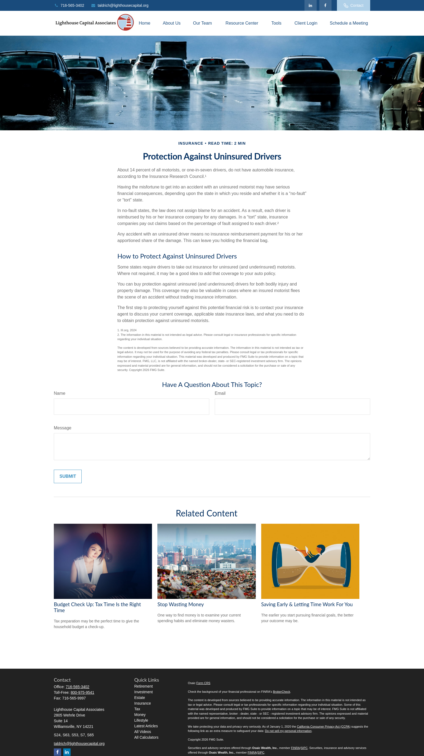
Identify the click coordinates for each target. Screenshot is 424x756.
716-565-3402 (69, 5)
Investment (143, 692)
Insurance (142, 703)
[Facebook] (325, 5)
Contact (353, 5)
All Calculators (146, 737)
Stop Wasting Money (180, 604)
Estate (139, 697)
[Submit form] (68, 476)
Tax (137, 709)
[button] (145, 23)
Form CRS (203, 683)
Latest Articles (146, 726)
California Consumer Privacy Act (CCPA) (323, 726)
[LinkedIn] (310, 5)
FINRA (295, 748)
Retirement (143, 686)
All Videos (142, 732)
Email (220, 393)
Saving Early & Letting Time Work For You (307, 604)
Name (59, 393)
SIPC (304, 748)
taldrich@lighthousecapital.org (119, 5)
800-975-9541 (82, 692)
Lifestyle (141, 720)
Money (140, 714)
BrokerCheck (281, 691)
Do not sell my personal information (288, 730)
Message (62, 428)
